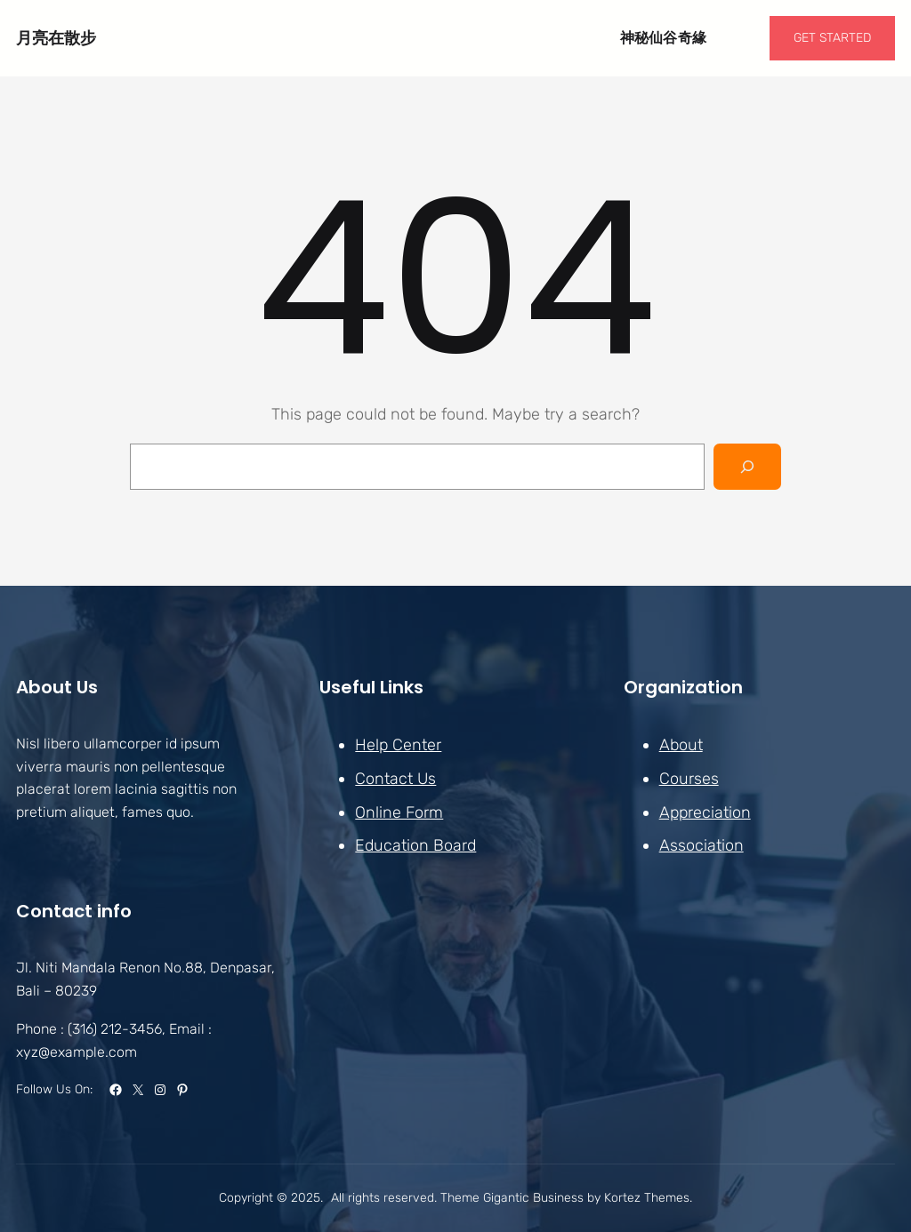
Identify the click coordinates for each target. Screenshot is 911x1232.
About (681, 745)
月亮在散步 (56, 38)
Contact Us (395, 778)
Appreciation (705, 811)
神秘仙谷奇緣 (663, 38)
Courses (689, 778)
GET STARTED (832, 37)
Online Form (399, 811)
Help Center (398, 745)
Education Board (415, 845)
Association (701, 845)
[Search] (747, 467)
